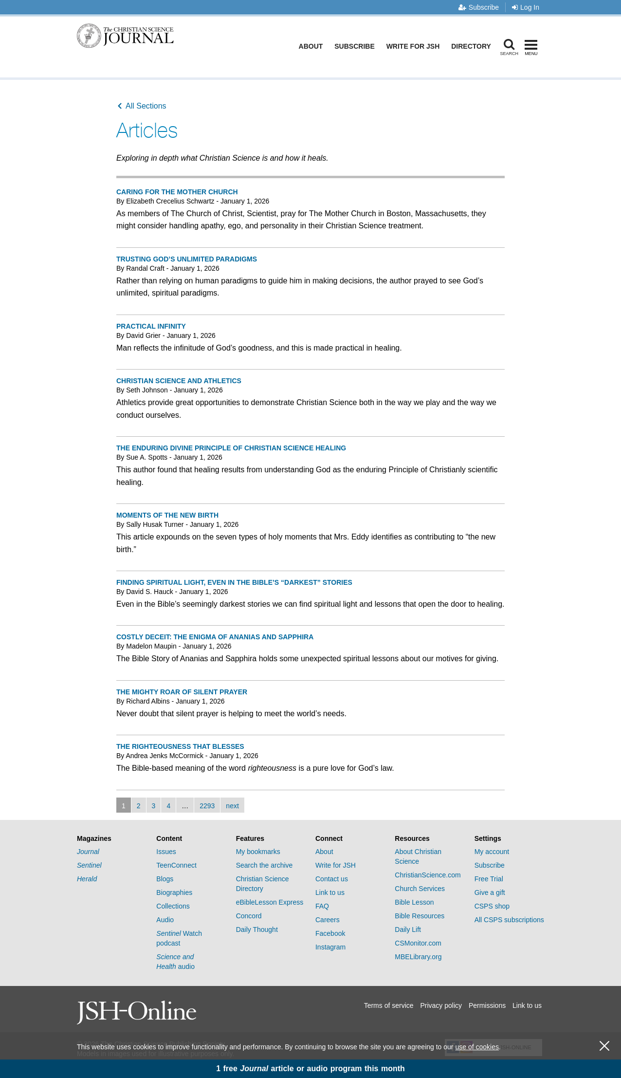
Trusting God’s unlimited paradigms (186, 259)
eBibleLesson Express (270, 902)
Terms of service (389, 1005)
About (313, 46)
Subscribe (478, 7)
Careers (327, 920)
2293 (207, 806)
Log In (525, 7)
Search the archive (264, 865)
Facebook (330, 933)
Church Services (420, 888)
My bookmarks (258, 851)
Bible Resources (419, 916)
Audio (165, 920)
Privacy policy (441, 1005)
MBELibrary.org (418, 957)
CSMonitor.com (418, 943)
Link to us (330, 892)
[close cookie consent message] (604, 1046)
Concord (249, 916)
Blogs (164, 879)
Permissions (487, 1005)
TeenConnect (176, 865)
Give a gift (490, 892)
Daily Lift (408, 929)
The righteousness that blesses (180, 746)
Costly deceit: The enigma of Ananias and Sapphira (214, 637)
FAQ (322, 906)
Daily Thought (257, 929)
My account (492, 851)
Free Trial (489, 879)
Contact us (331, 879)
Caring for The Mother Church (177, 192)
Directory (473, 46)
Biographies (174, 892)
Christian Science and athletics (178, 381)
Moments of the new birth (167, 515)
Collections (172, 906)
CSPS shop (492, 906)
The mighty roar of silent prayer (181, 692)
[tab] (111, 839)
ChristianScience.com (427, 875)
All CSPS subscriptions (509, 920)
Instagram (330, 947)
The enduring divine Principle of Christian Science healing (231, 448)
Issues (166, 851)
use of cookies (477, 1047)
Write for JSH (415, 46)
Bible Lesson (414, 902)
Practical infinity (151, 326)
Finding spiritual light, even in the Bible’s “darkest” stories (234, 582)
